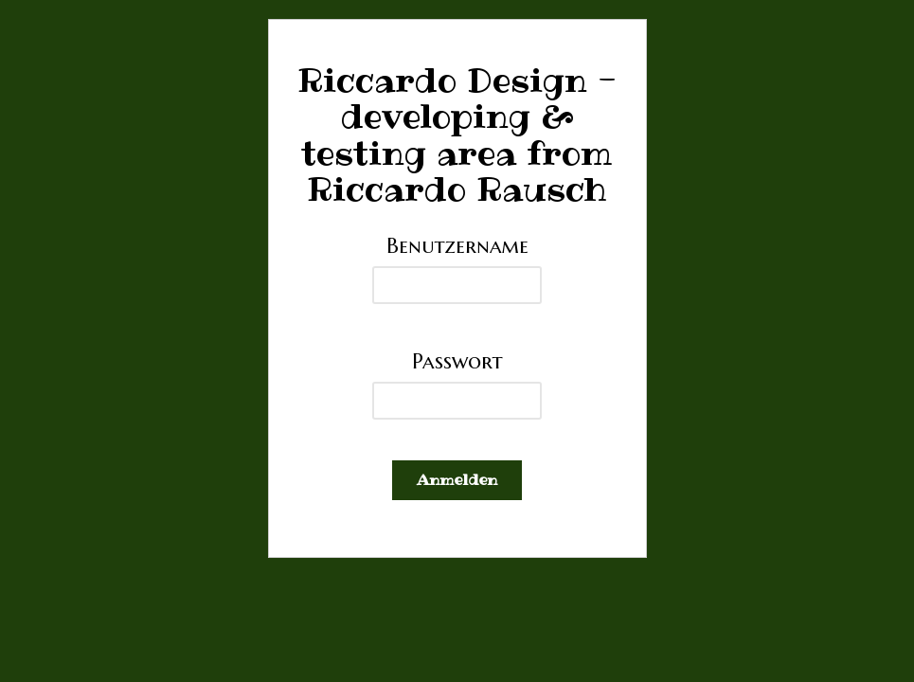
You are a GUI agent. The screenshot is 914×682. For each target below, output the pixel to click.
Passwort (457, 361)
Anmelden (457, 479)
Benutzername (457, 245)
